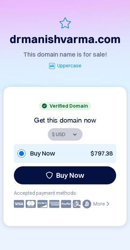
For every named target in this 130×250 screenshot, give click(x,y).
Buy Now (65, 175)
